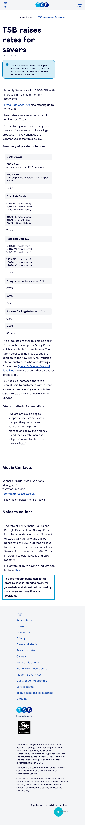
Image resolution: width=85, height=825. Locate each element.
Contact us (23, 632)
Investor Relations (27, 662)
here (19, 570)
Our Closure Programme (31, 681)
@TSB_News (37, 500)
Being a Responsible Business (34, 693)
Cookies (21, 626)
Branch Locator (26, 650)
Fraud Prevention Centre (31, 668)
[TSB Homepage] (55, 4)
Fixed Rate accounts (17, 105)
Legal (19, 614)
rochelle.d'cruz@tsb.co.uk (18, 493)
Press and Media (26, 644)
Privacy (21, 638)
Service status (25, 687)
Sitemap (21, 699)
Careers (21, 656)
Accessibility (24, 620)
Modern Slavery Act (28, 674)
